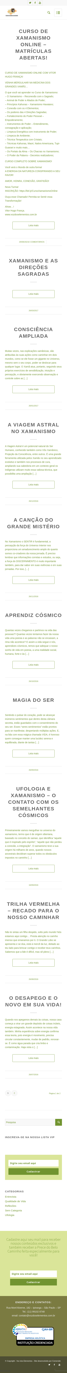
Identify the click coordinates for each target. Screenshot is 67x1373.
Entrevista (10, 1196)
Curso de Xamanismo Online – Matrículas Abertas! (33, 44)
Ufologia (9, 1215)
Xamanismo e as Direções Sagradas (33, 267)
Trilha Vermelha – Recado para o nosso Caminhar (33, 910)
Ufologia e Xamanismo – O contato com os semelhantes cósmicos (33, 802)
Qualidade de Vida (15, 1201)
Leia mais (33, 225)
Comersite (56, 1361)
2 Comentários (36, 242)
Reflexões (10, 1205)
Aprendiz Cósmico (33, 615)
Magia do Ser (33, 700)
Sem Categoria (13, 1210)
